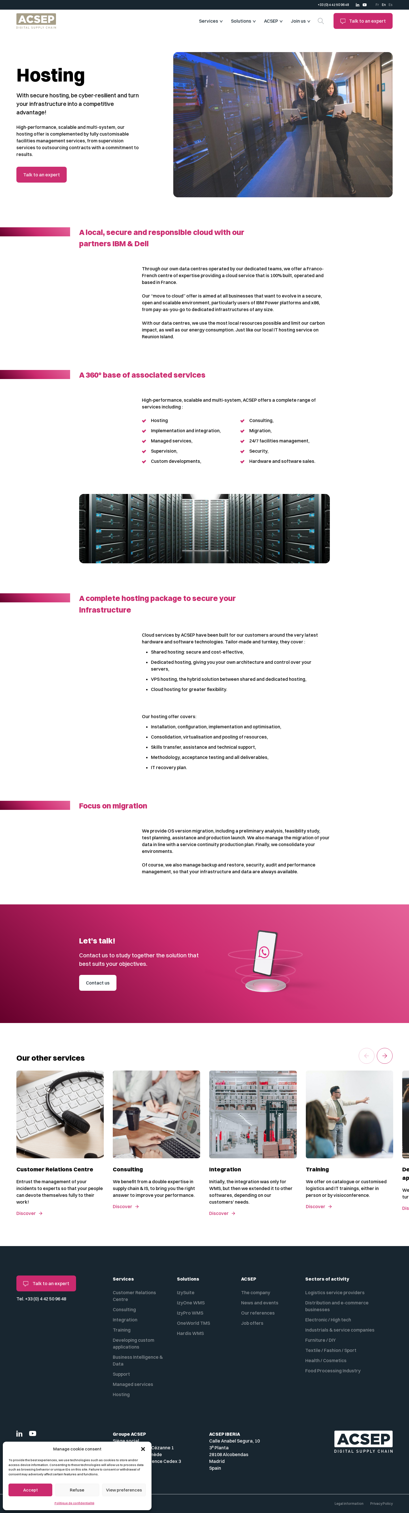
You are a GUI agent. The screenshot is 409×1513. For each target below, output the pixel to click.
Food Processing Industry (333, 1370)
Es (391, 5)
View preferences (124, 1490)
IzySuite (185, 1292)
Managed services (133, 1384)
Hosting (121, 1394)
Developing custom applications (133, 1343)
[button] (143, 1449)
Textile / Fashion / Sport (330, 1350)
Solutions (241, 21)
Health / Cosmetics (326, 1360)
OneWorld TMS (193, 1323)
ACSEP (271, 21)
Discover (26, 1213)
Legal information (349, 1503)
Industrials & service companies (340, 1330)
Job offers (252, 1323)
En (384, 5)
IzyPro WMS (190, 1313)
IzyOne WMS (191, 1303)
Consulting (124, 1309)
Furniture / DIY (320, 1340)
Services (208, 21)
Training (122, 1330)
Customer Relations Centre (134, 1296)
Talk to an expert (363, 21)
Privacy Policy (381, 1503)
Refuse (77, 1490)
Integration (125, 1319)
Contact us (98, 983)
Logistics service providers (335, 1292)
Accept (30, 1490)
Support (121, 1374)
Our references (258, 1313)
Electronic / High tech (328, 1319)
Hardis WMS (190, 1333)
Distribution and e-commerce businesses (337, 1306)
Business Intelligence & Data (138, 1360)
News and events (259, 1303)
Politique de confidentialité (74, 1503)
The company (255, 1292)
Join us (298, 21)
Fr (377, 5)
